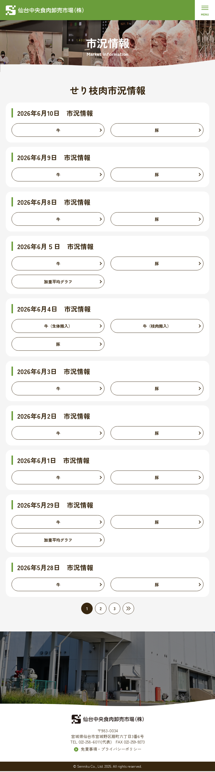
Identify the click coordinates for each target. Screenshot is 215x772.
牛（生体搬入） (58, 326)
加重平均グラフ (58, 282)
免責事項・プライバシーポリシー (111, 750)
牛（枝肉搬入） (157, 326)
